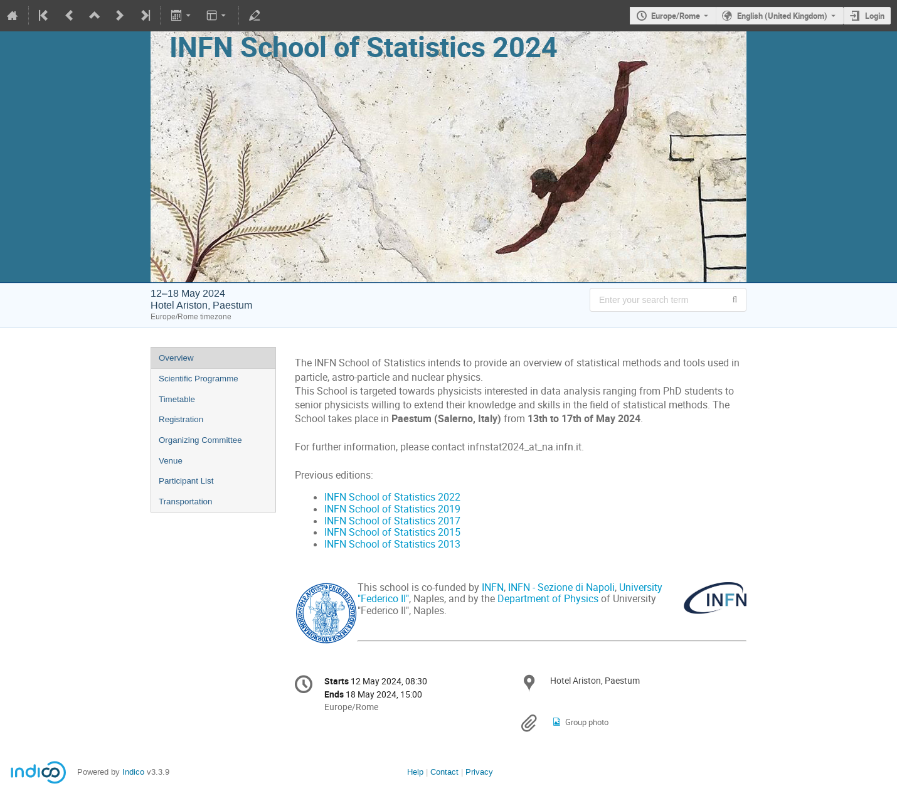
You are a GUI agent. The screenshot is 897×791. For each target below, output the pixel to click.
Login (874, 15)
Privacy (479, 772)
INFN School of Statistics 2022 (392, 497)
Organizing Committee (200, 440)
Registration (181, 419)
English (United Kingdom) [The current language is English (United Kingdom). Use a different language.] (782, 15)
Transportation (185, 501)
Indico (133, 772)
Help (415, 772)
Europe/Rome (675, 15)
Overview (176, 358)
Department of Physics (547, 598)
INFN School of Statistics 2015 (392, 532)
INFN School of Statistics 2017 (392, 521)
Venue (171, 460)
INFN (493, 587)
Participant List (186, 481)
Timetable (177, 399)
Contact (444, 772)
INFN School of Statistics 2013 (392, 544)
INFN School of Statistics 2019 (392, 509)
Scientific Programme (198, 378)
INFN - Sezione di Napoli (561, 587)
